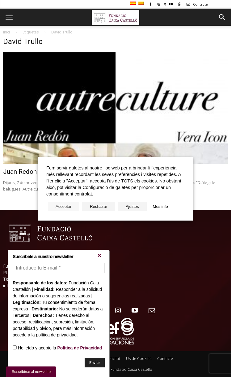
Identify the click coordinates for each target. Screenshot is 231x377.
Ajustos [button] (132, 206)
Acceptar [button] (63, 206)
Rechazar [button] (98, 206)
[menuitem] (133, 4)
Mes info (160, 206)
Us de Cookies (138, 358)
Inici (6, 32)
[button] (222, 17)
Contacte (196, 4)
